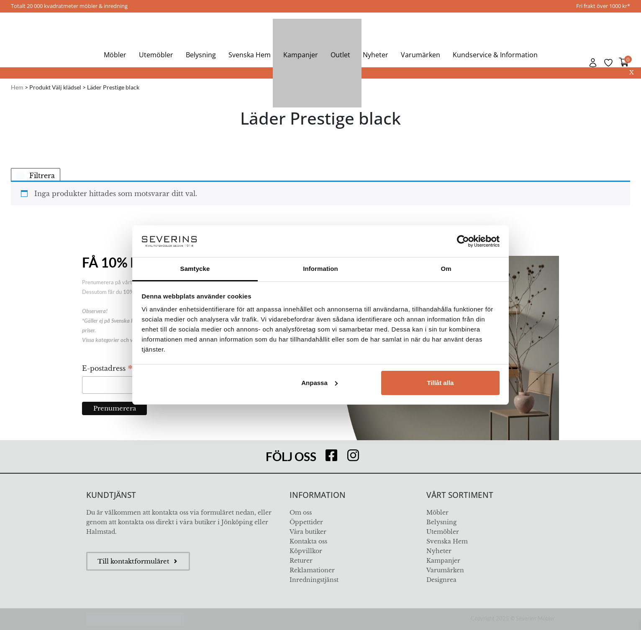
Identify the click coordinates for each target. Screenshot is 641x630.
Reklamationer (312, 570)
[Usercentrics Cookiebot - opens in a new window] (463, 241)
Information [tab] (320, 268)
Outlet (340, 54)
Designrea (441, 580)
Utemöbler (156, 54)
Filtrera (35, 175)
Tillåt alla (440, 382)
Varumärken (420, 54)
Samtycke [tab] (195, 268)
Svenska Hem (249, 54)
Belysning (201, 54)
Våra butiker (308, 532)
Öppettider (306, 522)
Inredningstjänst (314, 580)
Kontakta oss (308, 541)
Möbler (115, 54)
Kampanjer (300, 54)
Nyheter (375, 54)
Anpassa (319, 382)
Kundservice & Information (495, 54)
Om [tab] (446, 268)
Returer (301, 560)
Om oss (301, 512)
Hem (17, 87)
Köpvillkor (306, 551)
